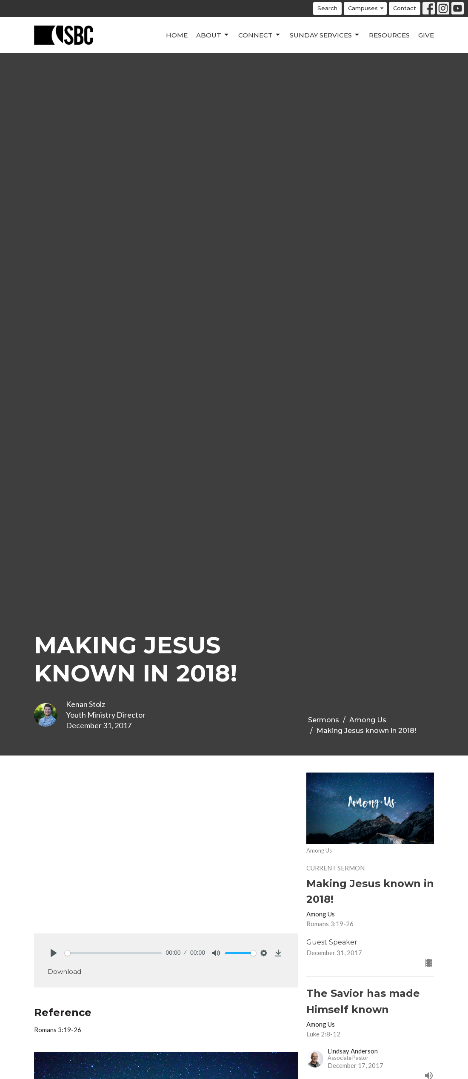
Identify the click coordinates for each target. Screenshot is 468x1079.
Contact (404, 8)
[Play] (53, 953)
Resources (389, 35)
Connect (259, 35)
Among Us (367, 720)
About (213, 35)
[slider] (113, 953)
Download (64, 971)
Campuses (366, 8)
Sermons (323, 720)
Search (327, 8)
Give (426, 35)
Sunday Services (325, 35)
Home (177, 35)
